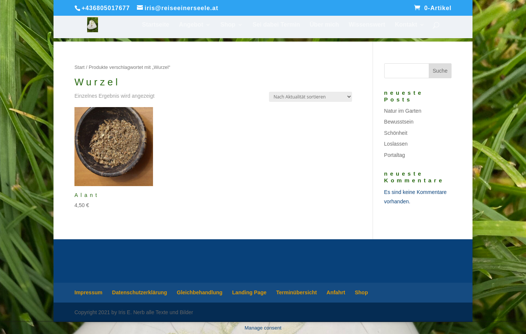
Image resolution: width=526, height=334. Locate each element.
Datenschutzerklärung (139, 292)
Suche (439, 71)
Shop (227, 25)
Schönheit (395, 133)
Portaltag (394, 155)
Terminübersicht (296, 292)
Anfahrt (336, 292)
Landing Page (249, 292)
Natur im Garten (403, 111)
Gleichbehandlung (200, 292)
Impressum (88, 292)
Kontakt (406, 25)
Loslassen (396, 144)
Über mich (324, 25)
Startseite (155, 25)
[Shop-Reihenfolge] (310, 97)
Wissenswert (367, 25)
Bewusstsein (399, 122)
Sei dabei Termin (276, 25)
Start (79, 67)
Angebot (191, 25)
